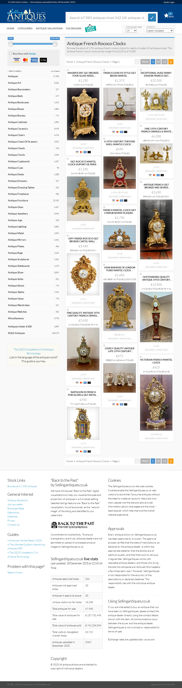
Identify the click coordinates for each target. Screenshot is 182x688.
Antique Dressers (17, 180)
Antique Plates (16, 246)
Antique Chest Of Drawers (22, 141)
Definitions (13, 512)
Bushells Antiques (156, 84)
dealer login (169, 2)
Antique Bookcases (18, 102)
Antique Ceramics (18, 128)
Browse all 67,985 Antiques (22, 486)
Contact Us (13, 524)
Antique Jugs (15, 220)
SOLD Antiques (16, 332)
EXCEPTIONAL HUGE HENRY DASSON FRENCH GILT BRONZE (156, 75)
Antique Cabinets (17, 122)
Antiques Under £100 (20, 326)
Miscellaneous (16, 318)
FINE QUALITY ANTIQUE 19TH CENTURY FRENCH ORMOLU (83, 315)
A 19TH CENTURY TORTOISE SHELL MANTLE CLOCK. (119, 143)
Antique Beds (15, 95)
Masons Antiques (83, 84)
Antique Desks (16, 174)
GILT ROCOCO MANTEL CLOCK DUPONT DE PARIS (83, 163)
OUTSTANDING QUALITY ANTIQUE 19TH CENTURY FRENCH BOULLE (156, 279)
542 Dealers (73, 28)
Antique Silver (16, 272)
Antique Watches (17, 311)
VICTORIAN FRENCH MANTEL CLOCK (156, 361)
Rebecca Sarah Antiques (120, 360)
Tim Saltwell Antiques (83, 404)
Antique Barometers (19, 89)
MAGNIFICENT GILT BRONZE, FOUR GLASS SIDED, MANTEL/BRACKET (83, 75)
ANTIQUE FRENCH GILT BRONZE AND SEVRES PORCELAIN (156, 187)
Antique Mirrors (17, 239)
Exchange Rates (15, 508)
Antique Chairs (16, 134)
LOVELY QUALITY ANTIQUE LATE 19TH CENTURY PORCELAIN (119, 351)
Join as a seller (15, 504)
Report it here (14, 572)
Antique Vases (16, 298)
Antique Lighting (17, 226)
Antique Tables (16, 291)
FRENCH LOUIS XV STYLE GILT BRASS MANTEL (119, 74)
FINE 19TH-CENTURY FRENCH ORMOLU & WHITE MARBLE (156, 131)
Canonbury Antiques (83, 173)
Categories (25, 28)
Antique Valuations (49, 28)
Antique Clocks (16, 154)
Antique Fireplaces (18, 193)
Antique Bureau (16, 115)
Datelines (12, 516)
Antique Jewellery (18, 213)
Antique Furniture (18, 200)
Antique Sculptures (18, 259)
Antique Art (14, 82)
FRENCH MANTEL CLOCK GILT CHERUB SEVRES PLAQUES (119, 211)
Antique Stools (16, 285)
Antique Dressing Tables (21, 187)
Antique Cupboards (19, 161)
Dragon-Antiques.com (156, 196)
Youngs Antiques (120, 153)
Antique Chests (16, 148)
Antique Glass (15, 206)
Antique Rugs (15, 252)
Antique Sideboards (19, 265)
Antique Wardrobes (19, 305)
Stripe (32, 53)
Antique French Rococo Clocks (92, 61)
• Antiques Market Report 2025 (24, 540)
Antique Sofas (15, 278)
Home (10, 28)
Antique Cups (15, 167)
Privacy (11, 520)
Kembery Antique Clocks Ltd (119, 279)
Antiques (13, 76)
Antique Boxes (16, 108)
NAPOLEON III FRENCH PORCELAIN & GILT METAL (83, 393)
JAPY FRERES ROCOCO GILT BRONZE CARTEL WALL (83, 240)
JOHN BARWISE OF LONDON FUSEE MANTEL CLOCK (119, 269)
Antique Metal (16, 233)
